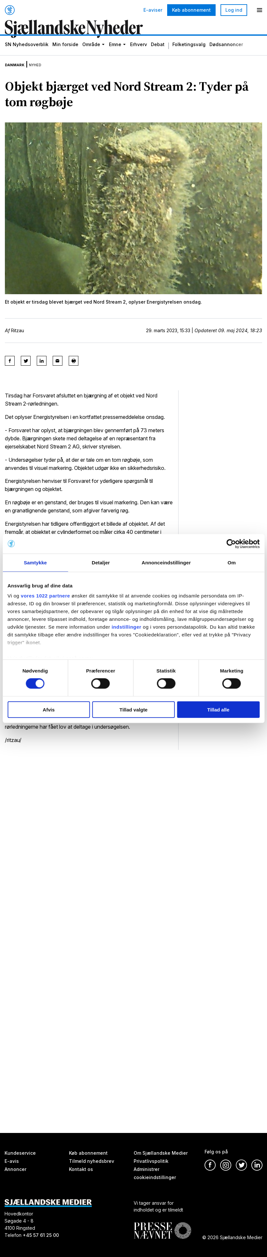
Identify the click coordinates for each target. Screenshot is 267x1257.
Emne (115, 55)
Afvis (49, 709)
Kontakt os (81, 1169)
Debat (158, 55)
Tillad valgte (133, 709)
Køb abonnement (191, 10)
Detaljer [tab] (101, 562)
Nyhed (46, 74)
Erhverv (138, 55)
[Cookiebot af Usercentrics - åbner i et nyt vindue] (231, 543)
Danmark (18, 74)
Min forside (65, 55)
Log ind (233, 10)
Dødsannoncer (226, 55)
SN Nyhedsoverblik (26, 55)
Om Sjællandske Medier (161, 1153)
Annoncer (15, 1169)
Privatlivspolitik (151, 1161)
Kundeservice (20, 1153)
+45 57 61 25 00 (41, 1235)
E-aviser (152, 10)
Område (91, 55)
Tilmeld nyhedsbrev (91, 1161)
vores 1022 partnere (45, 595)
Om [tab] (232, 562)
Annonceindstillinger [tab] (166, 562)
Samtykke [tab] (35, 562)
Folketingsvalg (189, 55)
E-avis (12, 1161)
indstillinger (126, 627)
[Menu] (259, 10)
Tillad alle (218, 709)
